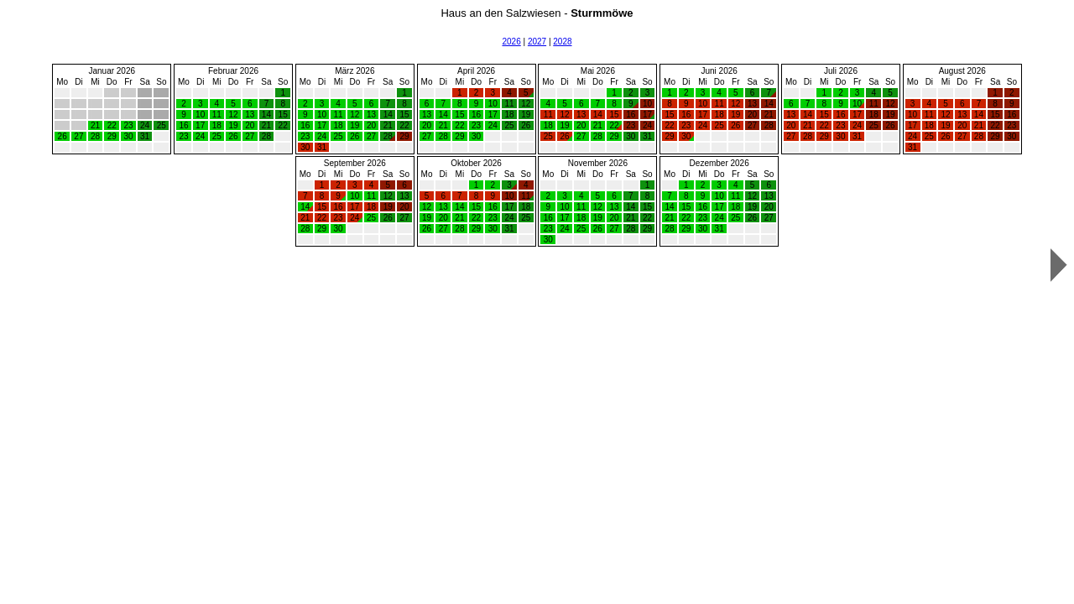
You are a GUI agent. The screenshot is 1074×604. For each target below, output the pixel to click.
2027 (537, 41)
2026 (511, 41)
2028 (562, 41)
